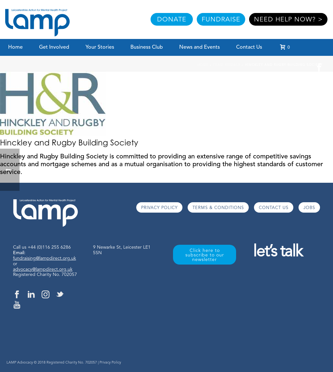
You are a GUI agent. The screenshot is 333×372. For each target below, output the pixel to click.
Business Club (146, 47)
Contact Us (249, 47)
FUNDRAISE (221, 20)
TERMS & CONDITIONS (218, 208)
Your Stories (100, 47)
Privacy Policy (110, 363)
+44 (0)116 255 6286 (49, 247)
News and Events (199, 47)
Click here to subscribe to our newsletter (204, 255)
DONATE (171, 20)
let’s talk (277, 252)
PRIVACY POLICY (159, 208)
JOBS (309, 208)
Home (15, 47)
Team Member (226, 65)
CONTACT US (273, 208)
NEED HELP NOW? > (288, 20)
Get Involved (54, 47)
